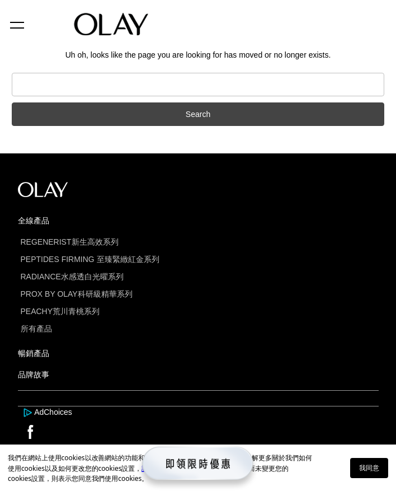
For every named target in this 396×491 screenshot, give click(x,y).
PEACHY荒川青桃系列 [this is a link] (60, 311)
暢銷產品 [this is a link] (33, 353)
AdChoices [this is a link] (53, 412)
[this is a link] (28, 412)
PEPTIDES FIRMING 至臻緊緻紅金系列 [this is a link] (90, 259)
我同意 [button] (369, 468)
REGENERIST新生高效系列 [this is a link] (70, 241)
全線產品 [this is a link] (33, 220)
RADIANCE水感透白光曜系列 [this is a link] (72, 276)
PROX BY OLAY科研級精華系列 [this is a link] (77, 293)
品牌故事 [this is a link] (33, 374)
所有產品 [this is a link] (36, 328)
